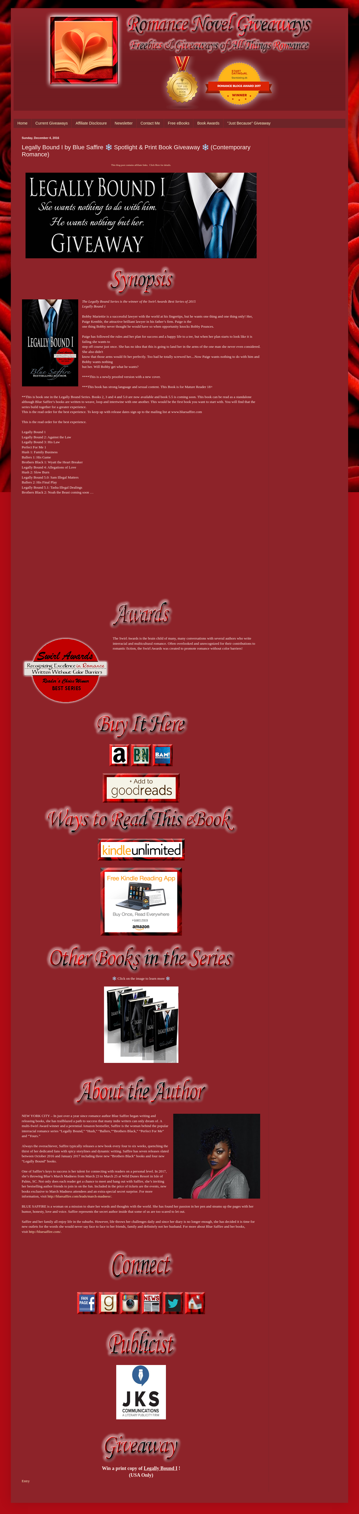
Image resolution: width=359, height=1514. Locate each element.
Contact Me (150, 123)
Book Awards (208, 123)
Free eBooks (178, 123)
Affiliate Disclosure (91, 123)
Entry (26, 1481)
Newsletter (124, 123)
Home (22, 123)
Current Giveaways (51, 123)
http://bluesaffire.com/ (45, 1232)
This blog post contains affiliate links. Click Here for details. (141, 165)
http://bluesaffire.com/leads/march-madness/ (79, 1196)
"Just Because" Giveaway (248, 123)
